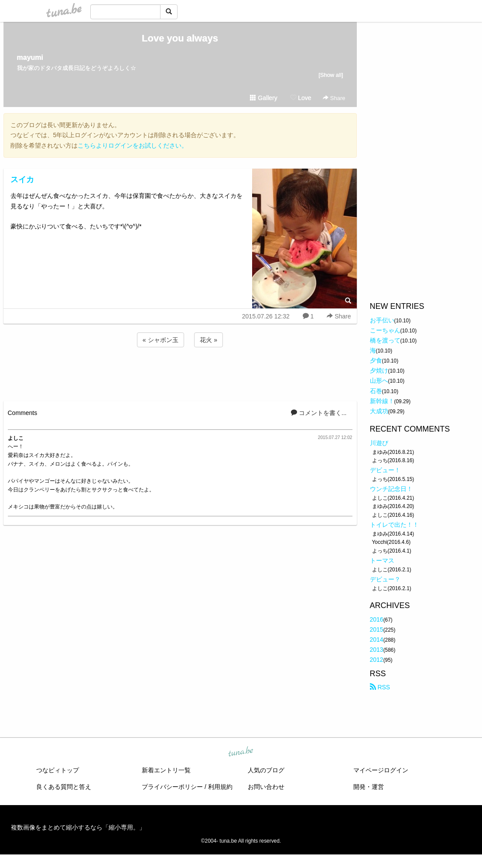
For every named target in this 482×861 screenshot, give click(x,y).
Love (300, 97)
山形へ (379, 380)
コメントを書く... (319, 412)
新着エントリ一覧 (166, 770)
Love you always (180, 38)
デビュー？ (385, 579)
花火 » (208, 339)
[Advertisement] (180, 372)
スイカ (22, 179)
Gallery (263, 97)
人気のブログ (266, 770)
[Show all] (330, 75)
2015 (376, 629)
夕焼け (379, 370)
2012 (376, 659)
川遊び (379, 442)
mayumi (30, 57)
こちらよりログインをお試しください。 (133, 145)
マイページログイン (380, 770)
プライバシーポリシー (172, 786)
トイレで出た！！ (394, 524)
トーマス (382, 560)
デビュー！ (385, 470)
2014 (376, 639)
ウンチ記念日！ (391, 488)
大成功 (379, 411)
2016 (376, 619)
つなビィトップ (57, 770)
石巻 (376, 390)
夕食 (376, 360)
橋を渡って (385, 340)
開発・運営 (368, 786)
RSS (380, 687)
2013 (376, 649)
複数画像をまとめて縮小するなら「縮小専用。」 (78, 827)
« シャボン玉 (160, 339)
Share (334, 98)
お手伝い (382, 320)
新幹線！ (382, 401)
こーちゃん (385, 330)
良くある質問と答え (63, 786)
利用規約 (220, 786)
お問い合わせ (266, 786)
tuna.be (240, 752)
